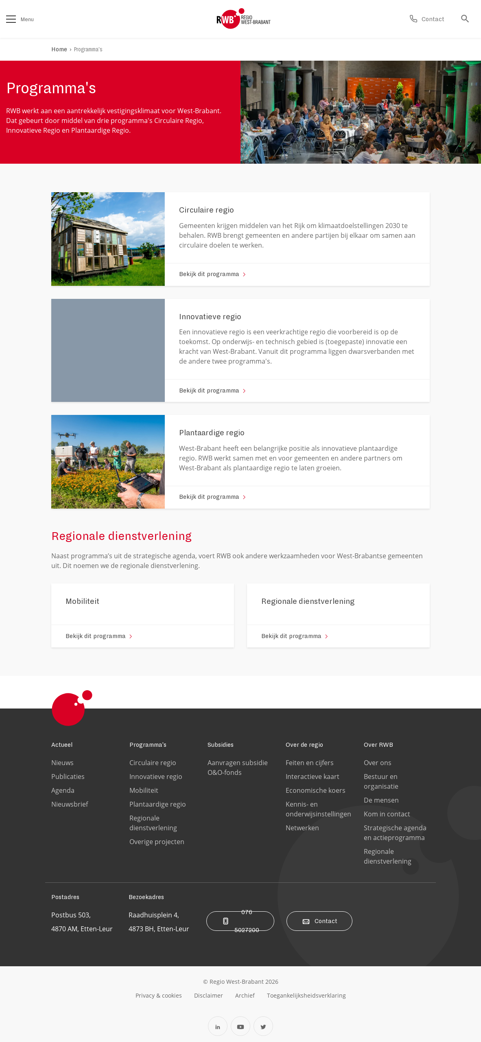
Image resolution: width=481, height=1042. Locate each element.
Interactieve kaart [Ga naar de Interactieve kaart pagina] (312, 776)
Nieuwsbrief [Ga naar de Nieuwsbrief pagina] (69, 804)
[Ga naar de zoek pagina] (467, 19)
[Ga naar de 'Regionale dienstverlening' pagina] (307, 604)
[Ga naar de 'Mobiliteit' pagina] (82, 604)
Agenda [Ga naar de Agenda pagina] (62, 790)
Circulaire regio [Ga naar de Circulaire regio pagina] (152, 762)
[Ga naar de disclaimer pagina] (208, 995)
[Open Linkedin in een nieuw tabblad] (217, 1026)
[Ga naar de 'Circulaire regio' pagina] (206, 213)
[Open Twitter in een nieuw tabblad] (263, 1026)
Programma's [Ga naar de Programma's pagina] (147, 744)
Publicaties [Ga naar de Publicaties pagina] (68, 776)
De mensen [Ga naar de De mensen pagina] (381, 800)
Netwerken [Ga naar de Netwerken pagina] (302, 827)
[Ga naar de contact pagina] (426, 19)
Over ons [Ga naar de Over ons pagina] (377, 762)
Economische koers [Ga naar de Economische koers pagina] (315, 790)
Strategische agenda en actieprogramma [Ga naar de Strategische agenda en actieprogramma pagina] (395, 832)
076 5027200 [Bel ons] (240, 921)
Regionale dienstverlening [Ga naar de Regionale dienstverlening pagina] (153, 823)
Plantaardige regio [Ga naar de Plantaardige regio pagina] (157, 804)
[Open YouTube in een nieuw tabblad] (240, 1026)
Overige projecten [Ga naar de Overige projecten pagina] (156, 841)
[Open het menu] (11, 19)
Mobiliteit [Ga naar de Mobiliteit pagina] (143, 790)
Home (59, 49)
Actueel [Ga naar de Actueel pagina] (61, 744)
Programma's (88, 49)
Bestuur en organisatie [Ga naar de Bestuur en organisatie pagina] (381, 781)
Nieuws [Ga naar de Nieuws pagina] (62, 762)
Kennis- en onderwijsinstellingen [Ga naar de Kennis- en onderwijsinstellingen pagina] (318, 809)
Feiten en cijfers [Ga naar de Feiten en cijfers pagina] (310, 762)
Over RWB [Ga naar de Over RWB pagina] (378, 744)
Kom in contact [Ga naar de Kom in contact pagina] (387, 813)
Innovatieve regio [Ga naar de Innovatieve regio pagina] (155, 776)
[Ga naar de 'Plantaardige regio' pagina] (212, 435)
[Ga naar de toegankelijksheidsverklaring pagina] (306, 995)
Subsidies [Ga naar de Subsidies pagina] (221, 744)
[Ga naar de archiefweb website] (245, 995)
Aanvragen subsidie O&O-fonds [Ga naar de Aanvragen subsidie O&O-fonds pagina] (238, 767)
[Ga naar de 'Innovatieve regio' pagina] (210, 319)
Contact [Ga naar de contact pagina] (319, 921)
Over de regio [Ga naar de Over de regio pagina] (304, 744)
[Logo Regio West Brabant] (243, 18)
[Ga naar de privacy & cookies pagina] (159, 995)
